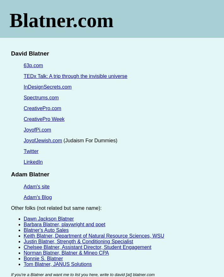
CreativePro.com (42, 108)
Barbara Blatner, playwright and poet (64, 224)
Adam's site (37, 186)
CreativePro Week (44, 119)
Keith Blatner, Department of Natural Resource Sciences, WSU (94, 236)
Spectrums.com (41, 97)
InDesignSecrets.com (48, 87)
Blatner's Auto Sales (46, 230)
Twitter (31, 151)
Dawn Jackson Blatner (49, 218)
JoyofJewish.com (43, 140)
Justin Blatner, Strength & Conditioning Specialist (78, 241)
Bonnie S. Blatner (43, 258)
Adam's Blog (38, 197)
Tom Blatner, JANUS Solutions (58, 264)
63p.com (33, 65)
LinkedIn (33, 162)
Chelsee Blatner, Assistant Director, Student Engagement (87, 247)
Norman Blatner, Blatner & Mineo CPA (66, 253)
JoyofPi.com (37, 130)
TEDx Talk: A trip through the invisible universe (75, 76)
